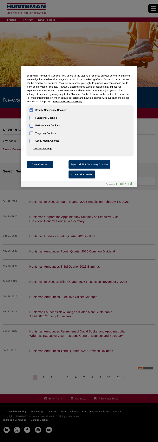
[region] (79, 126)
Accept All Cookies (81, 174)
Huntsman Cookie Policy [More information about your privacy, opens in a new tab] (67, 101)
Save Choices (39, 164)
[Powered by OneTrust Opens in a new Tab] (120, 184)
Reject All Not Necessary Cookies (89, 164)
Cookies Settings (42, 148)
